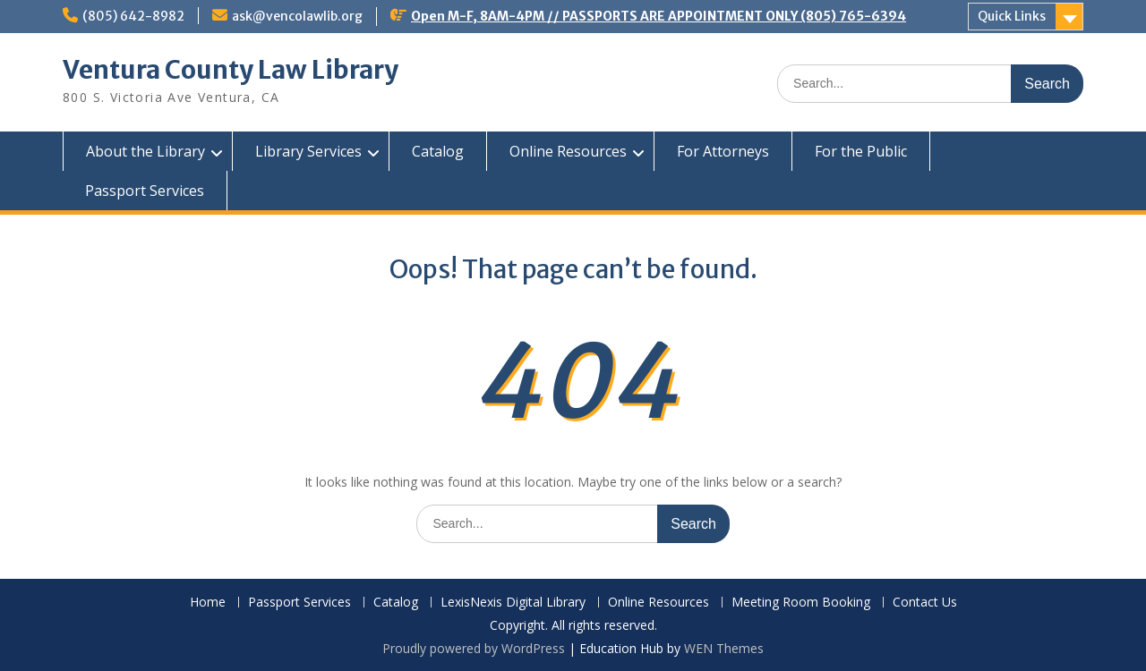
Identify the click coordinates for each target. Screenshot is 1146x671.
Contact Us (925, 602)
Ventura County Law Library (230, 70)
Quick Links (1012, 16)
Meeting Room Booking (800, 602)
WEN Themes (724, 648)
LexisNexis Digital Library (513, 602)
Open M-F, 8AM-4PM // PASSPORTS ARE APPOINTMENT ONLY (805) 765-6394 (658, 16)
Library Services (308, 151)
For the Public (861, 151)
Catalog (438, 151)
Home (208, 602)
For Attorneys (723, 151)
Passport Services (144, 190)
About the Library (145, 151)
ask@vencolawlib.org (297, 16)
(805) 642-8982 (133, 16)
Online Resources (568, 151)
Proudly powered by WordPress (473, 648)
